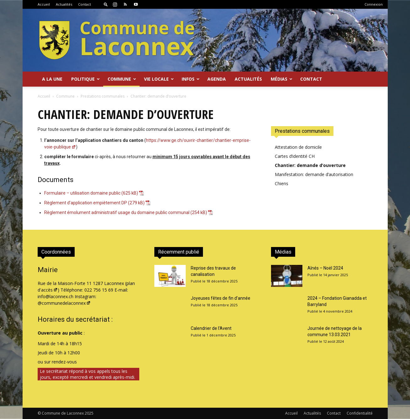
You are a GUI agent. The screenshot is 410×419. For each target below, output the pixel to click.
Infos (191, 79)
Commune (122, 79)
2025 (89, 413)
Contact (84, 4)
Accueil (44, 4)
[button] (105, 4)
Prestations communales (103, 96)
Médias (281, 79)
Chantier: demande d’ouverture (310, 165)
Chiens (281, 183)
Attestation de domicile (298, 147)
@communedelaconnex (64, 303)
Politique (85, 79)
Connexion (374, 4)
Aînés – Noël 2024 (325, 268)
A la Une (52, 79)
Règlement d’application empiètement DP (85, 202)
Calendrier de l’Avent (211, 328)
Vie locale (159, 79)
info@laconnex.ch (55, 296)
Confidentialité (360, 413)
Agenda (216, 79)
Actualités (64, 4)
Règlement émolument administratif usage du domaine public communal (116, 212)
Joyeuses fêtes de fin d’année (220, 298)
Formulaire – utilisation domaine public (82, 193)
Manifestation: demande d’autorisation (314, 174)
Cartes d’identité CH (295, 156)
